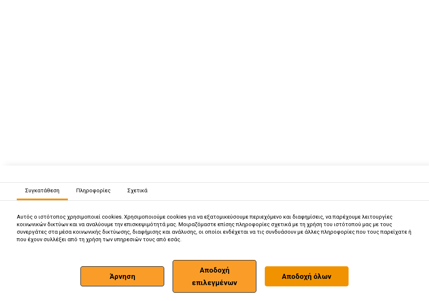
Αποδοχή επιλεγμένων (214, 276)
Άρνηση (122, 276)
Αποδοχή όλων (306, 276)
